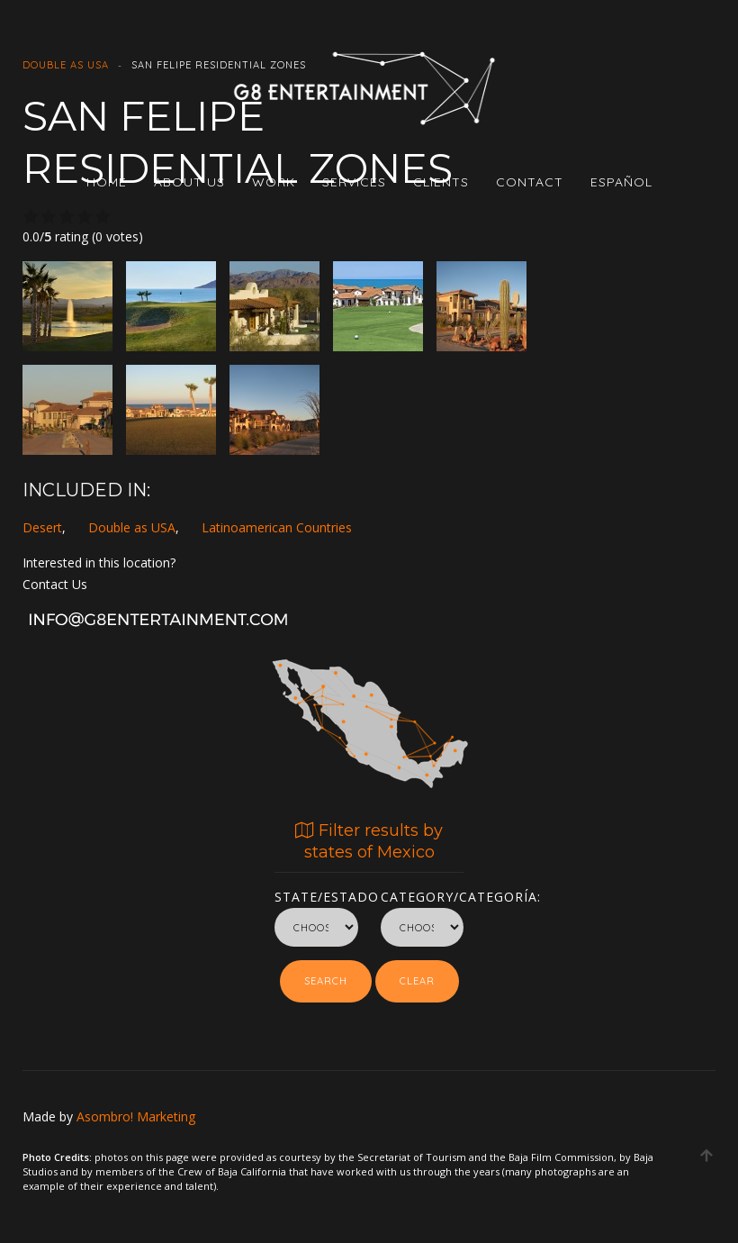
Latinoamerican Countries (277, 527)
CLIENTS (441, 182)
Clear (417, 981)
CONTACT (529, 182)
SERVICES (354, 182)
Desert (42, 527)
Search (325, 981)
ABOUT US (189, 182)
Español (621, 182)
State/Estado (316, 893)
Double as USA (132, 527)
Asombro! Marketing (135, 1116)
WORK (273, 182)
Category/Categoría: (422, 893)
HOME (106, 182)
